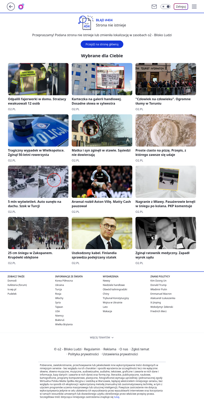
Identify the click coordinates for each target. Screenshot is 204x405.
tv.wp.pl (12, 289)
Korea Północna (64, 280)
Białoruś (59, 320)
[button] (194, 6)
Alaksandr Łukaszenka (162, 298)
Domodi (12, 280)
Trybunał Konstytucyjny (116, 298)
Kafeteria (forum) (17, 285)
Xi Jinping (155, 302)
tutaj (116, 397)
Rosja (58, 293)
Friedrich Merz (158, 311)
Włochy (59, 298)
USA (57, 311)
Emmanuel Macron (161, 293)
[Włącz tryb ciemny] (166, 6)
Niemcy (59, 315)
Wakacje (107, 311)
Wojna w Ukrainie (112, 302)
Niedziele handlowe (114, 285)
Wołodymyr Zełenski (161, 307)
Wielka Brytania (64, 324)
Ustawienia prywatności (119, 354)
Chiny (106, 293)
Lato (105, 307)
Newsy (106, 280)
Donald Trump (158, 285)
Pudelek (12, 293)
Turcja (58, 289)
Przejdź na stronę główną (101, 44)
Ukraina (59, 285)
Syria (58, 302)
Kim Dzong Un (158, 280)
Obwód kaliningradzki (115, 289)
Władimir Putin (158, 289)
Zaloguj (181, 6)
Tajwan (59, 307)
